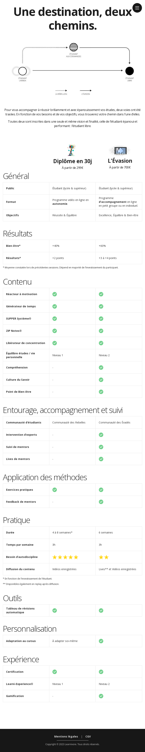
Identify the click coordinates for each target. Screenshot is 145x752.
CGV (88, 736)
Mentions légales (66, 736)
